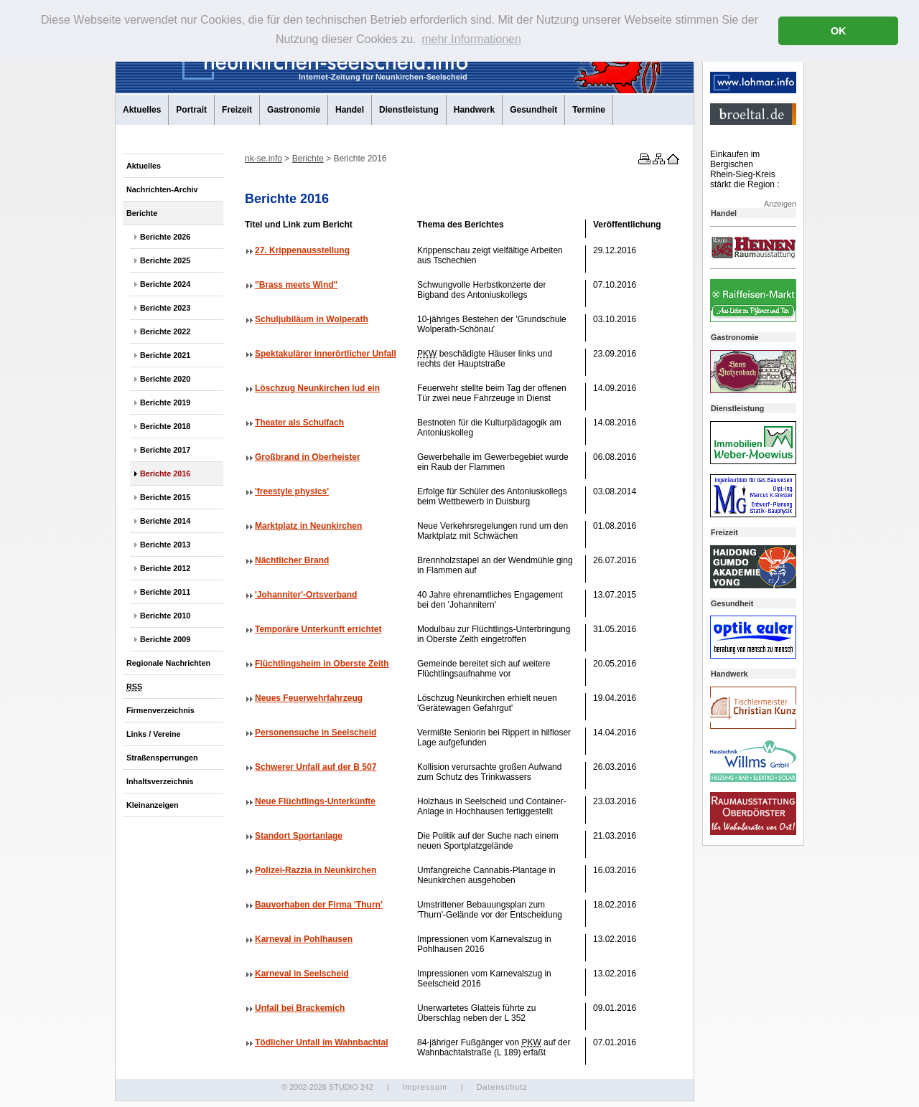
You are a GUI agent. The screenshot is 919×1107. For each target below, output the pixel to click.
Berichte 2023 (165, 307)
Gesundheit (533, 110)
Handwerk (474, 110)
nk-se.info (263, 159)
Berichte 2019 (165, 402)
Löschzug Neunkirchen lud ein (317, 388)
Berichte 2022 (165, 331)
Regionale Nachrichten (168, 663)
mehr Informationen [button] (471, 39)
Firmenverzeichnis (160, 710)
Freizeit (237, 110)
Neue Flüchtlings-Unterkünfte (315, 801)
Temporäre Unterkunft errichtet (318, 629)
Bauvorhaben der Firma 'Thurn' (319, 905)
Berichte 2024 (165, 284)
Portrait (191, 110)
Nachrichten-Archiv (162, 189)
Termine (588, 110)
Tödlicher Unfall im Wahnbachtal (321, 1042)
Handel (349, 110)
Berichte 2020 (165, 379)
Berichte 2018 (165, 426)
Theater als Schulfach (299, 423)
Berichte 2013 (165, 544)
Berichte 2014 (165, 521)
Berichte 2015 (165, 497)
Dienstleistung (409, 110)
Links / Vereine (153, 734)
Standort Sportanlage (298, 836)
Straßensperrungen (162, 757)
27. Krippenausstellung (302, 250)
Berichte (141, 213)
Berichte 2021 (165, 355)
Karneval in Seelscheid (302, 974)
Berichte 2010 (165, 615)
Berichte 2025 (165, 260)
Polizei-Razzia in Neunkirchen (315, 870)
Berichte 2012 (165, 568)
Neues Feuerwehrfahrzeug (309, 698)
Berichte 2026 (165, 236)
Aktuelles (142, 110)
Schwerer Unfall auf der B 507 (315, 767)
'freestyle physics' (292, 491)
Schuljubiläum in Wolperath (311, 319)
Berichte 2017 (165, 450)
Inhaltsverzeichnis (160, 781)
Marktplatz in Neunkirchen (308, 526)
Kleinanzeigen (152, 805)
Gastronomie (293, 110)
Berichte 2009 (165, 639)
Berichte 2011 (165, 592)
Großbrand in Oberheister (307, 457)
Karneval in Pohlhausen (304, 939)
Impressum (424, 1087)
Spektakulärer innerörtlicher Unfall (325, 354)
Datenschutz (502, 1087)
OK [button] (838, 31)
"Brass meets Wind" (296, 285)
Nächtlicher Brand (292, 560)
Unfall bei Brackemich (300, 1008)
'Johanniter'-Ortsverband (306, 595)
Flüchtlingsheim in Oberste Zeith (322, 664)
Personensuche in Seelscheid (315, 732)
